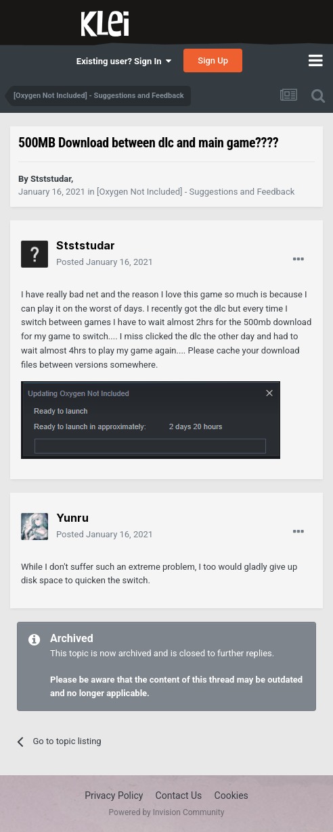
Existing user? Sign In (123, 61)
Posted (104, 262)
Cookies (231, 795)
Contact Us (179, 795)
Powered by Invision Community (167, 812)
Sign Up (213, 60)
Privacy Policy (114, 795)
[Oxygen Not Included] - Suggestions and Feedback (195, 192)
